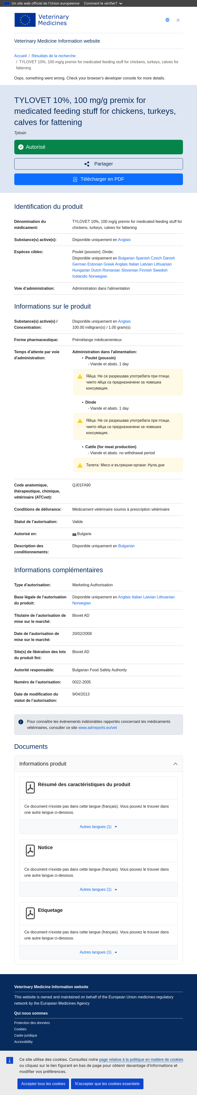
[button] (98, 164)
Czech (156, 258)
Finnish (145, 270)
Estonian (94, 264)
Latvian (146, 264)
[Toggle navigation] (178, 19)
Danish (169, 258)
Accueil (20, 56)
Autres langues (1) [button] (98, 827)
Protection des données (32, 1023)
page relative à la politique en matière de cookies (141, 1059)
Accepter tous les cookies (43, 1084)
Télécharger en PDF (98, 179)
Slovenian (129, 270)
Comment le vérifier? (103, 3)
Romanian (111, 270)
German (79, 264)
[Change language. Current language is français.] (167, 19)
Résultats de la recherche (54, 56)
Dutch (96, 270)
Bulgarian (126, 258)
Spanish (143, 258)
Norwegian (98, 276)
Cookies (20, 1029)
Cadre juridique (25, 1035)
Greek (108, 264)
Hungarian (81, 270)
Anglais (124, 240)
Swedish (160, 270)
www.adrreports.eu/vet (97, 728)
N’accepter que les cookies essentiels (107, 1084)
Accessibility (23, 1042)
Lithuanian (163, 264)
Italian (134, 264)
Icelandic (80, 276)
